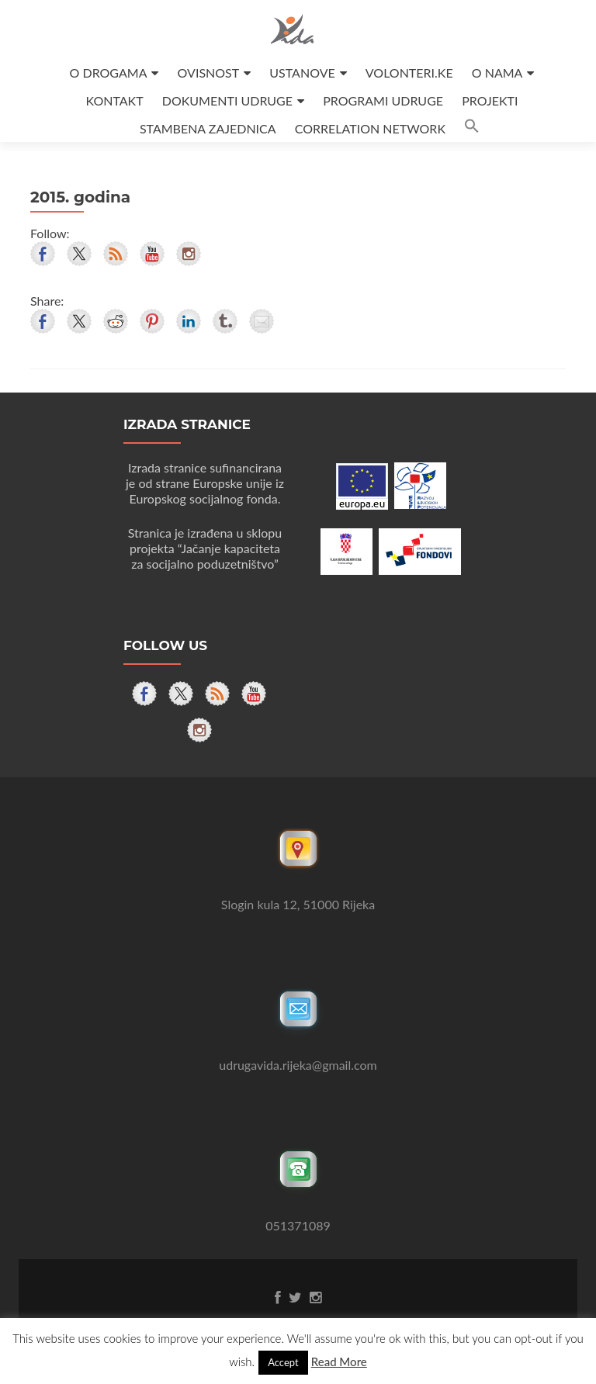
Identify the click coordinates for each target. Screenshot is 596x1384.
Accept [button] (283, 1362)
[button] (472, 128)
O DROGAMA (108, 72)
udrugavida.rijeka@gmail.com (297, 1064)
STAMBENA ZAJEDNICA (208, 128)
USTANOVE (301, 72)
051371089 (298, 1225)
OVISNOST (209, 72)
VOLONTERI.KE (409, 72)
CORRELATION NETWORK (370, 128)
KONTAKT (115, 100)
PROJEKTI (490, 100)
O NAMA (497, 72)
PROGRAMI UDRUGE (383, 100)
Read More (339, 1361)
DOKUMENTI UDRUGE (227, 100)
